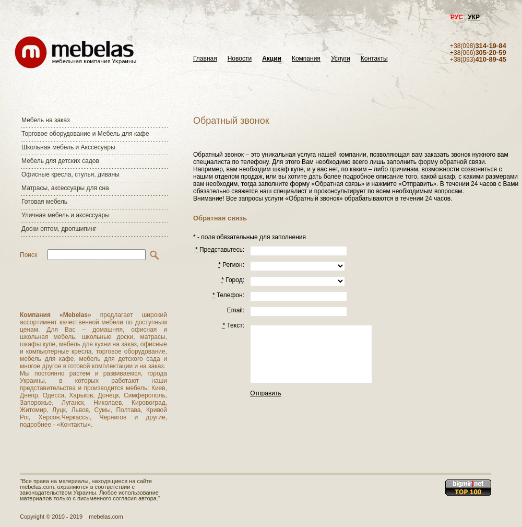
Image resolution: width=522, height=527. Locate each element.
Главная (205, 58)
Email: (235, 310)
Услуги (340, 58)
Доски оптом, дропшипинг (59, 228)
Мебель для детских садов (60, 161)
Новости (240, 58)
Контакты (374, 58)
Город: (232, 280)
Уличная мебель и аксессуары (65, 215)
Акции (271, 58)
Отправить (265, 393)
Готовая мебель (44, 201)
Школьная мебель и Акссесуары (68, 147)
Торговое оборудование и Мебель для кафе (85, 133)
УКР (474, 17)
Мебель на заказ (45, 120)
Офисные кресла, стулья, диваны (70, 174)
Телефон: (228, 295)
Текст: (233, 325)
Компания (306, 58)
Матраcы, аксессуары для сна (65, 188)
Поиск (28, 255)
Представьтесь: (219, 250)
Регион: (231, 265)
